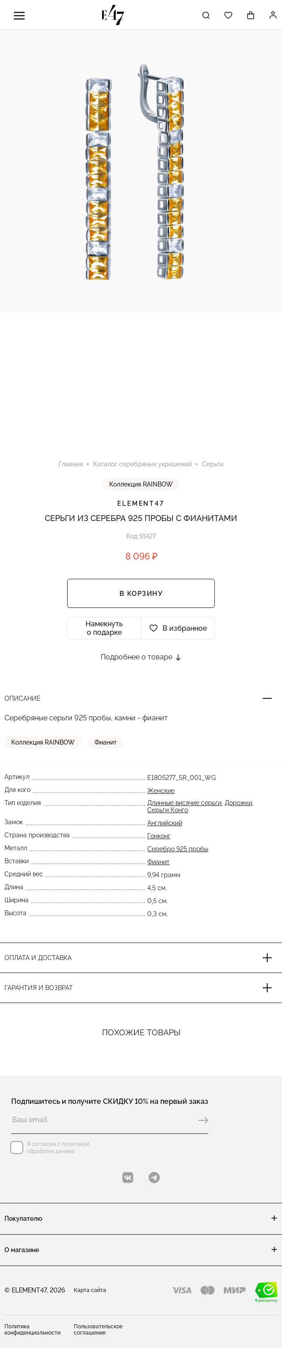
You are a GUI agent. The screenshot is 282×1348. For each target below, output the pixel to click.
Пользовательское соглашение (98, 1329)
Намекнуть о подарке (104, 628)
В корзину (141, 594)
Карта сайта (90, 1290)
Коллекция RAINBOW (141, 484)
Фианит (105, 742)
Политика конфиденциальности (32, 1329)
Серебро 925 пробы (177, 849)
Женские (161, 790)
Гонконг (159, 836)
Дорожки (238, 802)
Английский (164, 823)
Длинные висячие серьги (184, 802)
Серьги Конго (167, 810)
